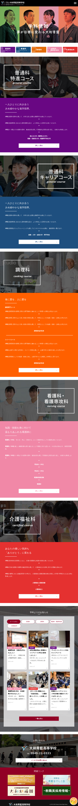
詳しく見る (39, 145)
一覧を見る (39, 714)
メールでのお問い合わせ (39, 756)
